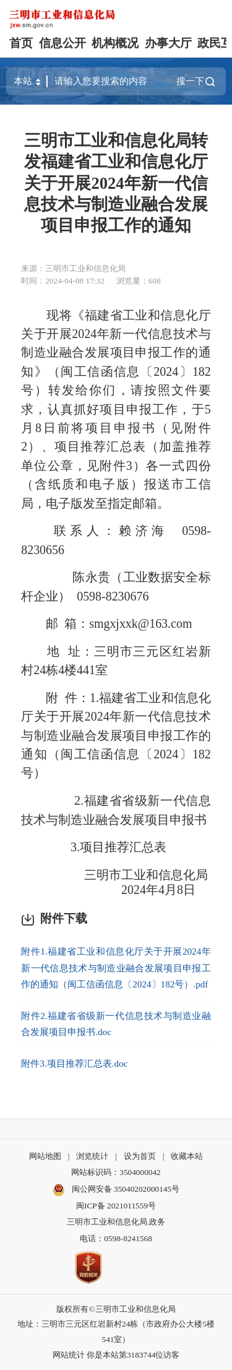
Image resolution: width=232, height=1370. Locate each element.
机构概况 (115, 43)
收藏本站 (187, 1156)
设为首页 (140, 1156)
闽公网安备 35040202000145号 (116, 1190)
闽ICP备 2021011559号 (116, 1205)
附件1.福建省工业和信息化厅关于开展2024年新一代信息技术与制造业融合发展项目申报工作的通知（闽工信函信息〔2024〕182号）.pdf (116, 967)
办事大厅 (168, 43)
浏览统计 (92, 1156)
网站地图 (45, 1156)
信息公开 (62, 43)
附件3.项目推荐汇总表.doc (74, 1063)
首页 (21, 43)
